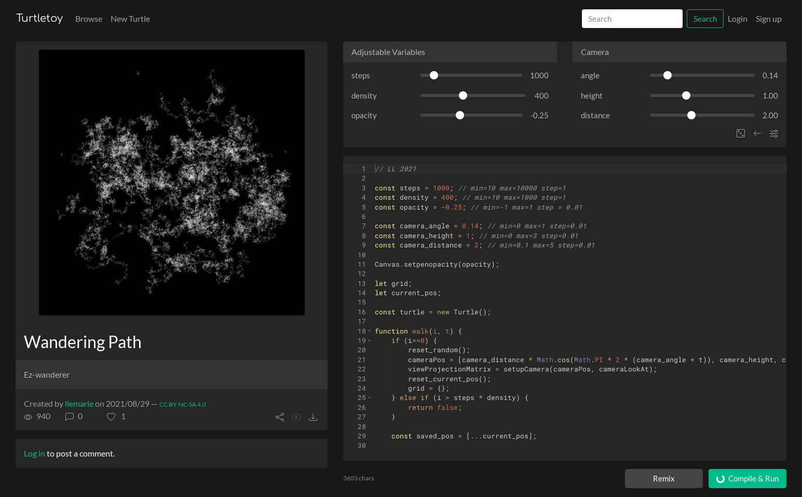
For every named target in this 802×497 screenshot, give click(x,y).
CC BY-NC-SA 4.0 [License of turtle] (182, 404)
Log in (34, 453)
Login (737, 18)
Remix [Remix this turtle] (664, 478)
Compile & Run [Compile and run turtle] (747, 479)
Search (705, 18)
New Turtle (130, 18)
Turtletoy (39, 18)
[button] (116, 416)
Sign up (769, 18)
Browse (88, 18)
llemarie (79, 403)
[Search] (632, 19)
